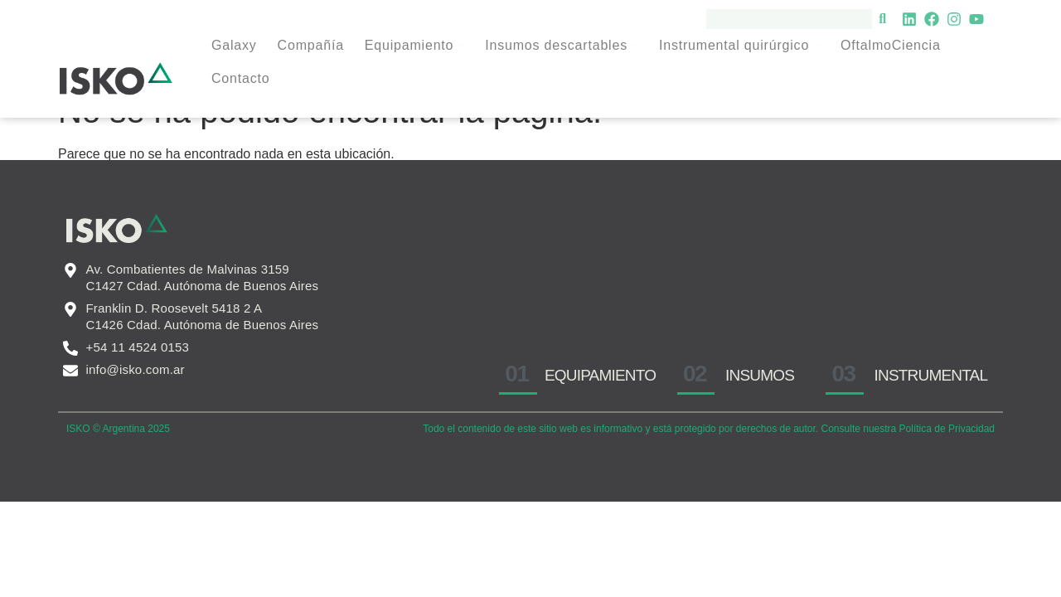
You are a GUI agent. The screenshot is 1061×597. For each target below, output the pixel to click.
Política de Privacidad (947, 462)
